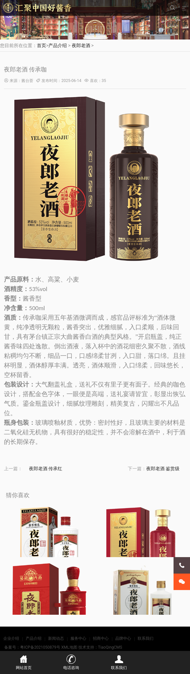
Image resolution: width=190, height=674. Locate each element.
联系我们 (145, 638)
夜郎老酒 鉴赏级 (162, 468)
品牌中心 (123, 638)
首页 (41, 45)
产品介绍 (57, 45)
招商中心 (101, 638)
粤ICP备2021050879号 (40, 647)
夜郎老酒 (81, 45)
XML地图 (69, 647)
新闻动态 (56, 638)
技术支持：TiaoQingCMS (100, 647)
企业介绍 (11, 638)
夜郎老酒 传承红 (45, 468)
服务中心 (78, 638)
